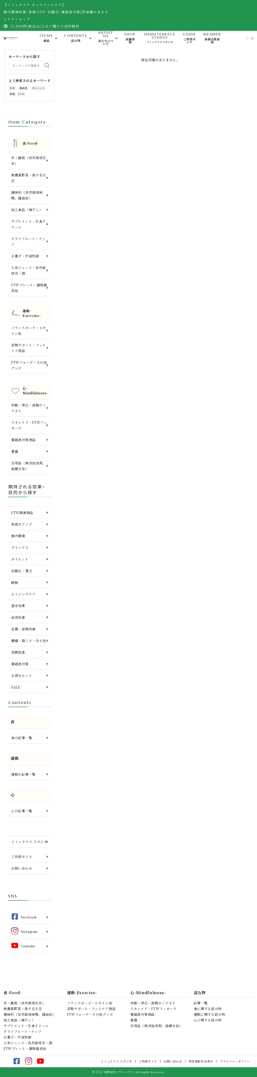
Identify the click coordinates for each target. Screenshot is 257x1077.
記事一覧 (201, 1003)
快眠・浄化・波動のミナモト (28, 408)
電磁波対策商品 (23, 439)
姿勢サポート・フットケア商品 (91, 1008)
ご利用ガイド (21, 856)
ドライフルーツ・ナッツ (28, 241)
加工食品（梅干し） (27, 209)
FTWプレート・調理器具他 (29, 288)
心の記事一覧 (21, 810)
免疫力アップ (21, 524)
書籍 (14, 451)
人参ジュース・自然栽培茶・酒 (28, 270)
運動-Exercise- (82, 992)
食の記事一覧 (21, 737)
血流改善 (18, 617)
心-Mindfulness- (148, 992)
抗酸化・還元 (21, 570)
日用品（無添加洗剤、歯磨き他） (28, 466)
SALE (15, 687)
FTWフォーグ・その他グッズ (29, 365)
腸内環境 (18, 536)
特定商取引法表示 (201, 1061)
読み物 (200, 992)
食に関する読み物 (208, 1008)
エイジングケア (23, 594)
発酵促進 (18, 652)
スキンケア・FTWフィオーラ (29, 425)
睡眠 (14, 582)
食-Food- (13, 992)
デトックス (20, 547)
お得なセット (21, 675)
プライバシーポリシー (235, 1061)
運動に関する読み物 (209, 1014)
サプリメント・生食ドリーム (28, 224)
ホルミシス (38, 88)
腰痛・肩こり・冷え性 (28, 640)
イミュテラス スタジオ (29, 841)
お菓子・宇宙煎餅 (25, 256)
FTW (21, 94)
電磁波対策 (20, 663)
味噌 (12, 94)
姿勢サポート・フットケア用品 (28, 348)
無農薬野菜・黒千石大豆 (28, 178)
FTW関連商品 (22, 512)
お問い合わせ (21, 868)
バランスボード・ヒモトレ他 (28, 330)
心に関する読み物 (208, 1020)
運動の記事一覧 (23, 774)
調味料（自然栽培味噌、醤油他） (27, 195)
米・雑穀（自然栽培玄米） (28, 160)
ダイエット (20, 559)
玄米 (12, 88)
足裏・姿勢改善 (23, 629)
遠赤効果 (18, 605)
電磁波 (23, 88)
